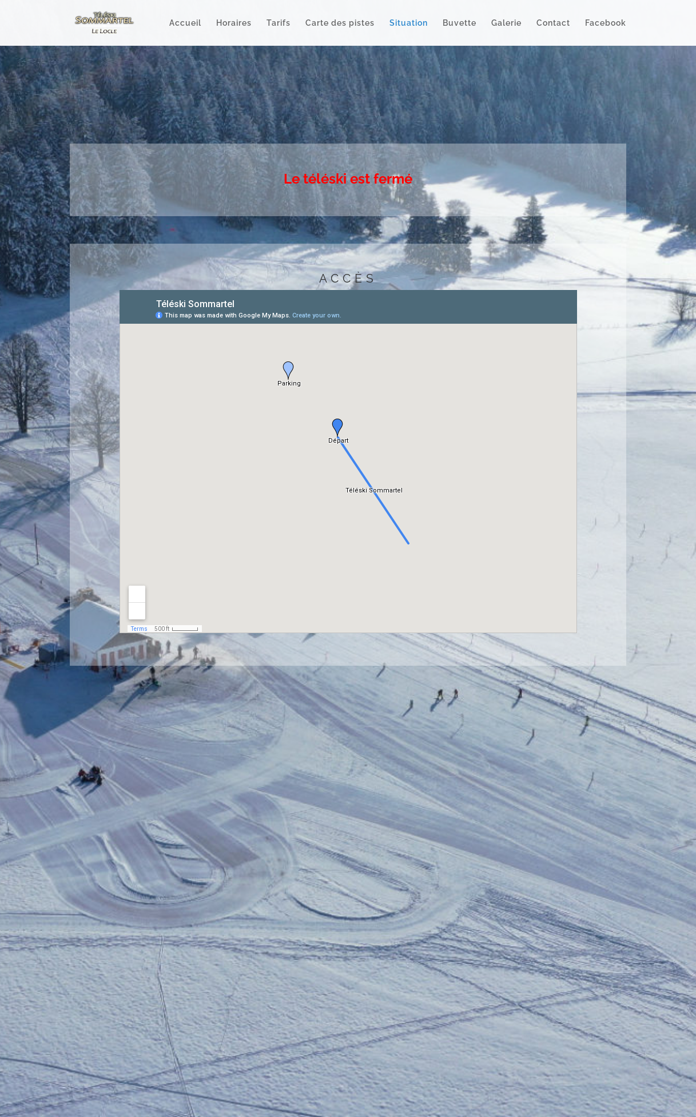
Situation (408, 23)
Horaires (234, 23)
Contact (553, 23)
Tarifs (279, 23)
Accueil (185, 23)
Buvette (459, 23)
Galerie (506, 23)
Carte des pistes (340, 23)
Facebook (605, 23)
